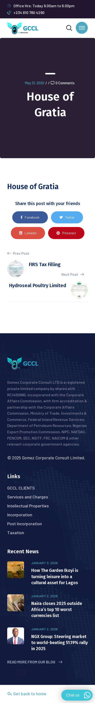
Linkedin (28, 233)
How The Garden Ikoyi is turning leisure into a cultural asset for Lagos (54, 576)
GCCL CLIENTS (21, 487)
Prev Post (18, 253)
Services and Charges (27, 496)
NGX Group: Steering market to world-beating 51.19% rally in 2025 (59, 642)
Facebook (30, 217)
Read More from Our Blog (34, 662)
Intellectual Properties (28, 505)
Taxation (15, 532)
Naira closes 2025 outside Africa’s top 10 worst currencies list (56, 609)
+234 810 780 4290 (25, 12)
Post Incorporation (24, 523)
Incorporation (19, 514)
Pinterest (66, 233)
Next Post (72, 274)
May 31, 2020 (34, 83)
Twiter (67, 217)
